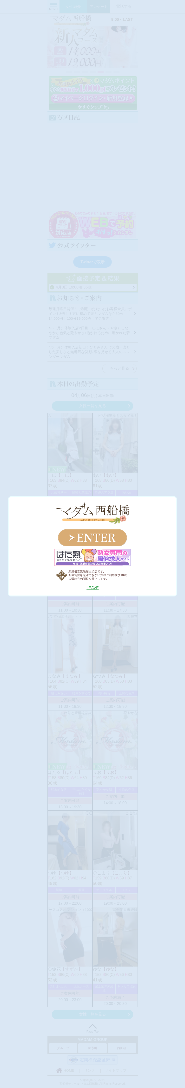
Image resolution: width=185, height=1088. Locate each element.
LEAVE (92, 588)
